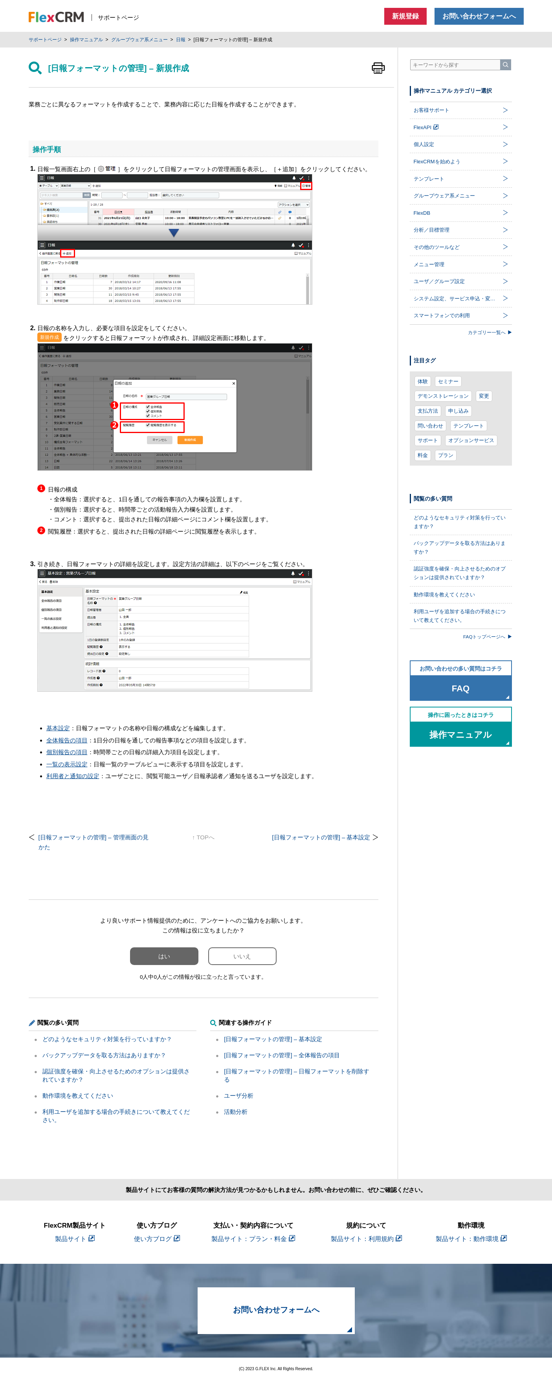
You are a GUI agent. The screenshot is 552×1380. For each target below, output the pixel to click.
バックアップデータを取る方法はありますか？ (104, 1055)
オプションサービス (471, 440)
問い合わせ (430, 426)
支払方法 (428, 411)
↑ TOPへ (203, 837)
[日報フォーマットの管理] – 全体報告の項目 (282, 1055)
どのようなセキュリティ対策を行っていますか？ (107, 1039)
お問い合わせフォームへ (479, 16)
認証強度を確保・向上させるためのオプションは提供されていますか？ (460, 573)
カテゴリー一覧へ (490, 332)
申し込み (458, 411)
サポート (428, 440)
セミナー (448, 381)
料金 (423, 455)
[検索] (505, 64)
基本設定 (58, 728)
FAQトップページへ (487, 636)
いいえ (242, 956)
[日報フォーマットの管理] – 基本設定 (321, 837)
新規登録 (405, 16)
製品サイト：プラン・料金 (253, 1239)
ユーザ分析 (238, 1095)
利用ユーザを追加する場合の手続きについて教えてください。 (460, 616)
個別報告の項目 (67, 752)
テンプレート (468, 426)
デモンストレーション (443, 396)
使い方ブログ (157, 1239)
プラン (445, 455)
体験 (423, 381)
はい (164, 956)
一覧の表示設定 (67, 764)
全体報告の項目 (67, 740)
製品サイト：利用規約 (366, 1239)
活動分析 (236, 1111)
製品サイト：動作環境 (471, 1239)
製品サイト (75, 1239)
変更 (484, 396)
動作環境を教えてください (77, 1095)
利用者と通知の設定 (72, 776)
